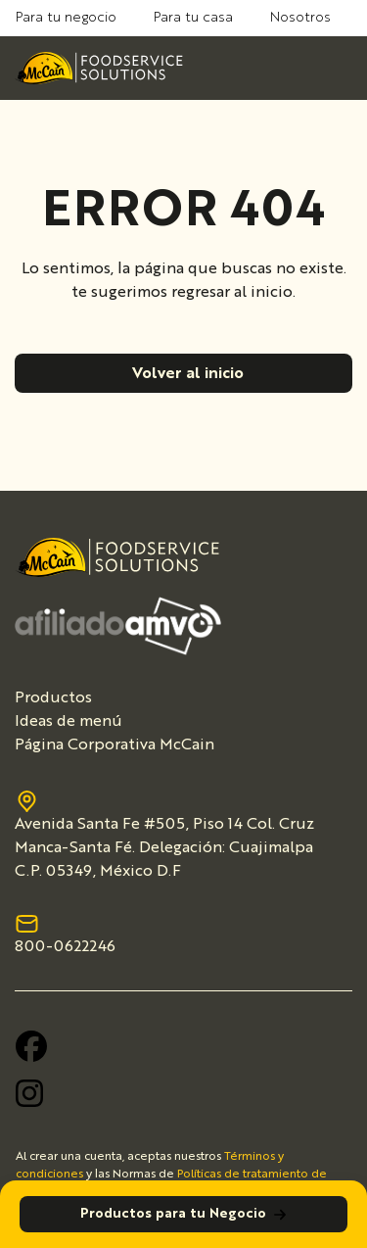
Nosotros (300, 17)
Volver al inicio (188, 374)
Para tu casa (193, 17)
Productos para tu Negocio (184, 1214)
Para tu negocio (66, 17)
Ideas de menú (68, 722)
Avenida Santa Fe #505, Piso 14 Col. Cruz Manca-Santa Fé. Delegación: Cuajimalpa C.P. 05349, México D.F (164, 836)
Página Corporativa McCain (114, 745)
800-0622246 (65, 935)
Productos (53, 698)
